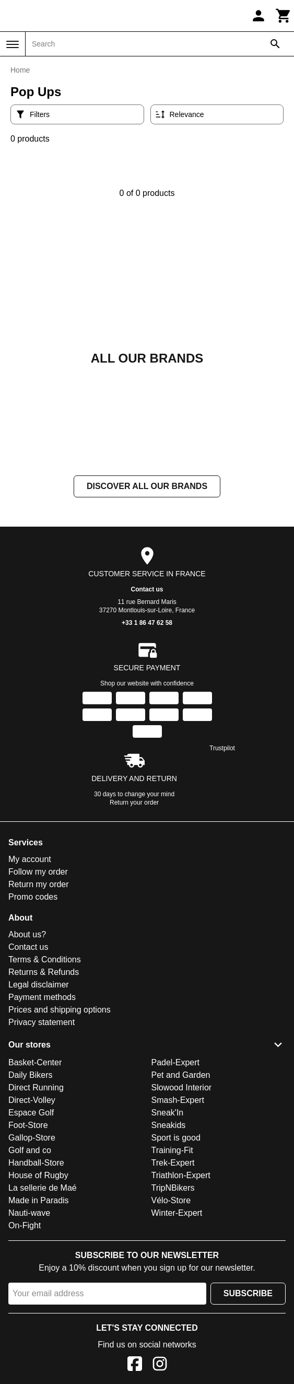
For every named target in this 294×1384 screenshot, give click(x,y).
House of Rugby (38, 1175)
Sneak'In (167, 1112)
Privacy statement (41, 1022)
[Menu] (12, 44)
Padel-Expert (175, 1062)
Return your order (134, 802)
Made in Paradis (38, 1200)
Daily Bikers (30, 1075)
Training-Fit (172, 1150)
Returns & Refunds (43, 972)
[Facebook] (134, 1365)
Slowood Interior (181, 1087)
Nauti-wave (29, 1212)
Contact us (147, 589)
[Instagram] (159, 1365)
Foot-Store (28, 1125)
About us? (27, 934)
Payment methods (42, 997)
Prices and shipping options (59, 1009)
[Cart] (283, 15)
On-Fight (24, 1225)
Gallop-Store (31, 1137)
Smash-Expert (177, 1100)
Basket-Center (35, 1062)
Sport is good (176, 1137)
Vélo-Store (171, 1200)
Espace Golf (31, 1112)
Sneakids (168, 1125)
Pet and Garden (180, 1075)
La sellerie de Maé (42, 1187)
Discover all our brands (147, 486)
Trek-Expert (173, 1162)
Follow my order (38, 871)
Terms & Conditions (44, 959)
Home (20, 70)
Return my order (38, 884)
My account (29, 859)
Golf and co (29, 1150)
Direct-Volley (31, 1100)
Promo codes (32, 896)
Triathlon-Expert (180, 1175)
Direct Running (36, 1087)
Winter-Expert (177, 1212)
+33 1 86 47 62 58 (147, 622)
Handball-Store (36, 1162)
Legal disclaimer (38, 984)
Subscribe (248, 1293)
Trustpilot (222, 748)
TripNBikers (173, 1187)
